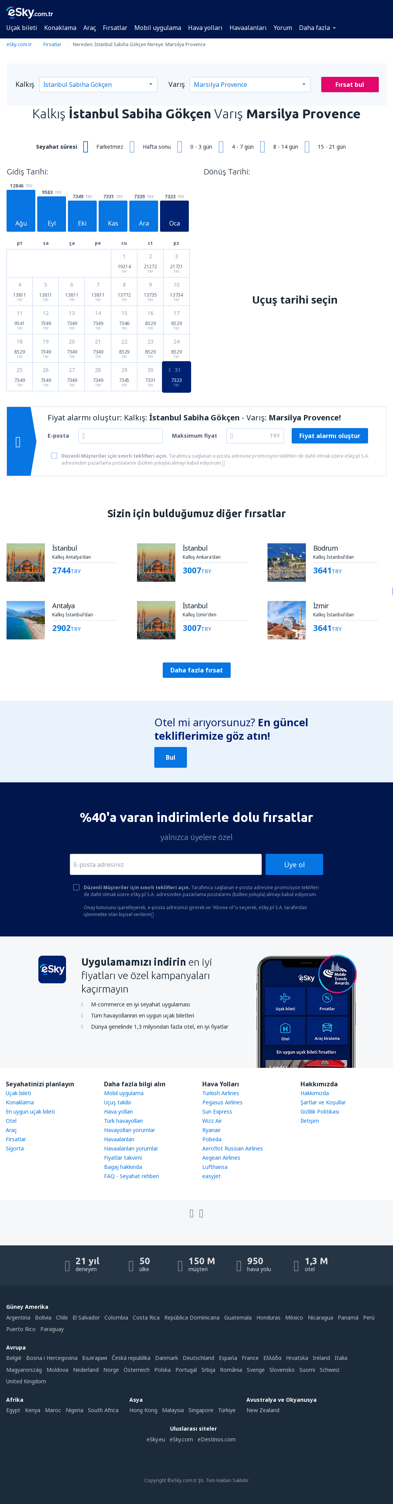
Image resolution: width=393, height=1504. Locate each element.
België (13, 1357)
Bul (170, 757)
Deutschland (198, 1357)
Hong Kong (143, 1410)
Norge (111, 1369)
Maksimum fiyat (194, 435)
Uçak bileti (21, 27)
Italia (341, 1357)
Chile (62, 1317)
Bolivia (43, 1317)
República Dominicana (192, 1317)
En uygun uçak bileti (30, 1111)
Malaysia (173, 1410)
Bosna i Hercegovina (52, 1357)
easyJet (211, 1176)
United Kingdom (26, 1381)
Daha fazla (314, 27)
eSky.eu (156, 1439)
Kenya (32, 1410)
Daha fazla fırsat (196, 670)
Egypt (13, 1410)
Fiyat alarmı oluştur (329, 436)
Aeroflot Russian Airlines (232, 1148)
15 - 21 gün (332, 146)
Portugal (186, 1369)
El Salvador (86, 1317)
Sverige (256, 1369)
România (231, 1369)
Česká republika (131, 1357)
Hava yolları (205, 27)
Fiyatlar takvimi (123, 1157)
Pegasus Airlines (222, 1102)
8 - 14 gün (285, 146)
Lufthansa (215, 1166)
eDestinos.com (217, 1439)
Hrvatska (297, 1357)
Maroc (53, 1410)
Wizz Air (212, 1120)
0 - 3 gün (201, 146)
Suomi (307, 1369)
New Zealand (262, 1410)
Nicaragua (320, 1317)
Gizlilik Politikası (320, 1111)
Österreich (137, 1369)
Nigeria (74, 1410)
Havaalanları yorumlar (131, 1148)
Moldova (57, 1369)
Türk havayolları (123, 1120)
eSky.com (181, 1439)
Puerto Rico (21, 1329)
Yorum (283, 27)
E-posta (58, 435)
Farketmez (109, 146)
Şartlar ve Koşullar (323, 1102)
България (94, 1357)
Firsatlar (16, 1139)
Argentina (18, 1317)
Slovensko (282, 1369)
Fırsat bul (349, 84)
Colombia (116, 1317)
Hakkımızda (315, 1093)
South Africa (103, 1410)
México (294, 1317)
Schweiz (330, 1369)
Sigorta (15, 1148)
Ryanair (211, 1130)
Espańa (228, 1357)
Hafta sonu (157, 146)
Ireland (321, 1357)
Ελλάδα (272, 1357)
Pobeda (211, 1139)
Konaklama (60, 27)
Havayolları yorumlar (129, 1130)
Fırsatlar (115, 27)
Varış (176, 84)
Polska (162, 1369)
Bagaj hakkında (123, 1166)
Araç (89, 27)
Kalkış (25, 84)
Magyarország (24, 1369)
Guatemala (238, 1317)
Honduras (268, 1317)
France (250, 1357)
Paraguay (52, 1329)
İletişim (310, 1120)
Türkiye (227, 1410)
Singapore (200, 1410)
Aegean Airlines (221, 1157)
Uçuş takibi (117, 1102)
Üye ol (294, 864)
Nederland (86, 1369)
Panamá (348, 1317)
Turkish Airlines (220, 1093)
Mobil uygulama (157, 27)
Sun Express (217, 1111)
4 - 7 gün (243, 146)
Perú (369, 1317)
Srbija (208, 1369)
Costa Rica (146, 1317)
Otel (11, 1120)
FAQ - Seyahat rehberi (131, 1176)
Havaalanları (248, 27)
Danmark (166, 1357)
